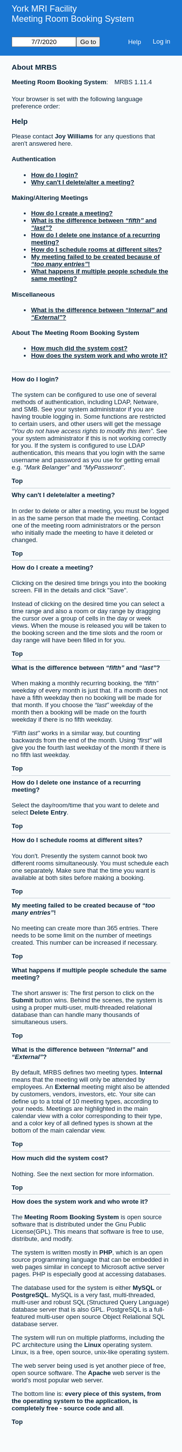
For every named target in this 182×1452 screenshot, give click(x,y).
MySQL (143, 1287)
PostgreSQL (30, 1295)
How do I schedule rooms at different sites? (96, 249)
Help (134, 41)
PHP (106, 1252)
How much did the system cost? (79, 348)
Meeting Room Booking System (73, 19)
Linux (92, 1344)
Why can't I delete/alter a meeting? (82, 182)
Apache (99, 1372)
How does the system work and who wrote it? (99, 355)
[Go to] (44, 42)
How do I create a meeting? (72, 213)
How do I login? (54, 175)
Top (17, 480)
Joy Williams (74, 136)
